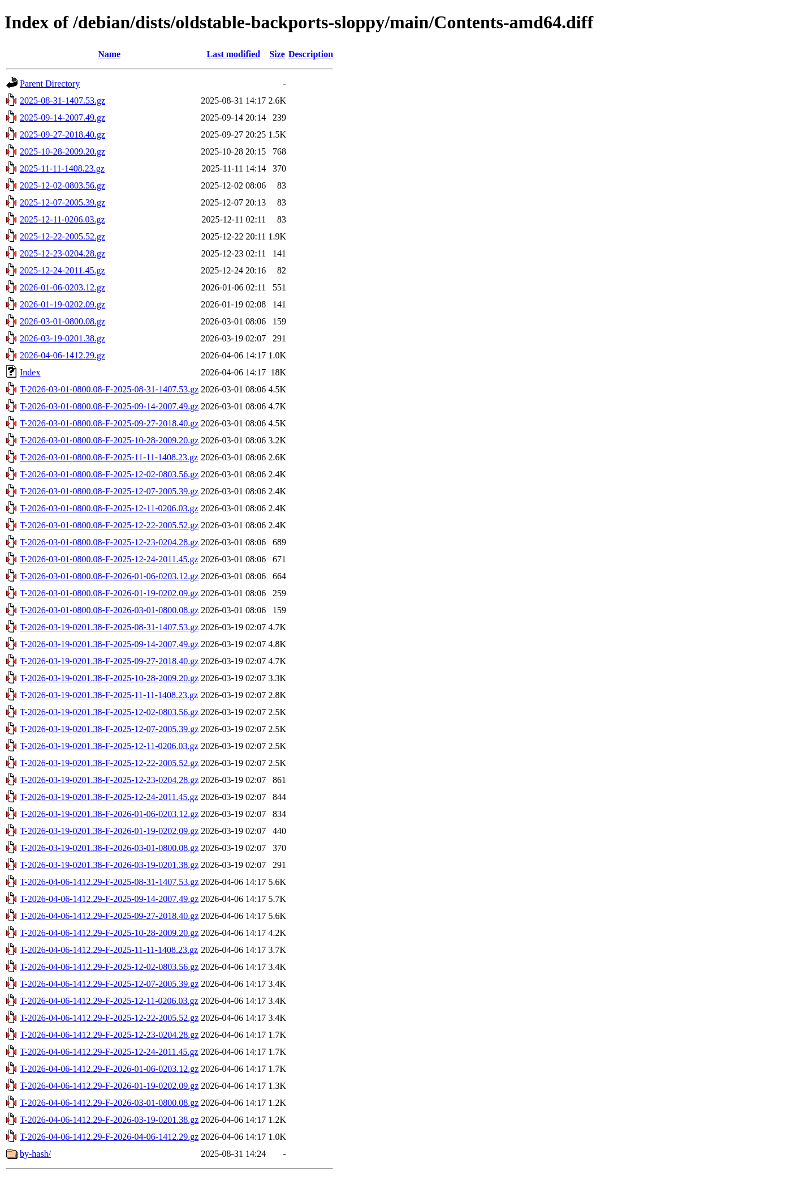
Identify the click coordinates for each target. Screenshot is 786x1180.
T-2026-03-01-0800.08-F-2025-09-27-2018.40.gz (109, 423)
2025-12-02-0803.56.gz (62, 185)
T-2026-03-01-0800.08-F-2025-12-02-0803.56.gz (109, 474)
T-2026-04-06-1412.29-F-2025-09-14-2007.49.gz (109, 899)
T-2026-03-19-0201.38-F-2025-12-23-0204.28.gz (109, 780)
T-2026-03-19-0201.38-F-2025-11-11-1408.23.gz (109, 695)
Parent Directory (50, 83)
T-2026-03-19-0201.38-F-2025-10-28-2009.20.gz (109, 678)
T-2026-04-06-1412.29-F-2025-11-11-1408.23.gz (109, 950)
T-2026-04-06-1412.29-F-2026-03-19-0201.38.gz (109, 1120)
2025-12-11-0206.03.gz (62, 219)
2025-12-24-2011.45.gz (62, 270)
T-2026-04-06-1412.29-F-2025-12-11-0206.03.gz (109, 1001)
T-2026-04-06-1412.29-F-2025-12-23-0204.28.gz (109, 1035)
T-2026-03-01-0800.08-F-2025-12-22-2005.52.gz (109, 525)
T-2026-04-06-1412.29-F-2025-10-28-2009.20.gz (109, 933)
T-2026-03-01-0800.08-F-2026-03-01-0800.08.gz (109, 610)
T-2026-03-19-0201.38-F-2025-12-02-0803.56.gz (109, 712)
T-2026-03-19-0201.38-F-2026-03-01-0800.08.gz (109, 848)
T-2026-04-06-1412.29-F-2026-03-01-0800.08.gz (109, 1103)
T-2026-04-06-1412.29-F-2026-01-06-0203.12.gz (109, 1069)
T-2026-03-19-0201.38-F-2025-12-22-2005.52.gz (109, 763)
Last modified (233, 54)
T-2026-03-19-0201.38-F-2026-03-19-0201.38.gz (109, 865)
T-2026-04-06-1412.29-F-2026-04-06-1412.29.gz (109, 1136)
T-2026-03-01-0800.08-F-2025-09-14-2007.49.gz (109, 406)
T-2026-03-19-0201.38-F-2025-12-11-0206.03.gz (109, 746)
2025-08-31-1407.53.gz (62, 100)
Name (109, 54)
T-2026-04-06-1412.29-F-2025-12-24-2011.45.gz (109, 1052)
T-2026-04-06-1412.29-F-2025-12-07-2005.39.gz (109, 984)
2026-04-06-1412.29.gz (62, 355)
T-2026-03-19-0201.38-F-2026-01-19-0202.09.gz (109, 831)
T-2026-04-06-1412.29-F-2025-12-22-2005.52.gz (109, 1018)
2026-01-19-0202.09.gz (62, 304)
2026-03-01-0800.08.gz (62, 321)
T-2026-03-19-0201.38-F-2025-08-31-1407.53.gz (109, 627)
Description (310, 54)
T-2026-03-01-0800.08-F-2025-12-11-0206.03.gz (109, 508)
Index (30, 372)
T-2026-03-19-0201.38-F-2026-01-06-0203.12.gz (109, 814)
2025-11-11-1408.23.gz (62, 168)
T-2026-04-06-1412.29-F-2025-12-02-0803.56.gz (109, 967)
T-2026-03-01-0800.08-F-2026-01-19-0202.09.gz (109, 593)
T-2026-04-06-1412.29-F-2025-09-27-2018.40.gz (109, 916)
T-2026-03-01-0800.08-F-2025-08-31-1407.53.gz (109, 389)
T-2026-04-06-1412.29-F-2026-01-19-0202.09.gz (109, 1086)
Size (277, 54)
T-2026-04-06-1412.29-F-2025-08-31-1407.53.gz (109, 882)
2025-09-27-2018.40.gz (62, 134)
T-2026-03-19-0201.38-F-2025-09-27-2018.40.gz (109, 661)
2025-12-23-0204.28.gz (62, 253)
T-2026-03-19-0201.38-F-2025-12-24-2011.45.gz (109, 797)
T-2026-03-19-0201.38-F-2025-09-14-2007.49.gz (109, 644)
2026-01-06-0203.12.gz (62, 287)
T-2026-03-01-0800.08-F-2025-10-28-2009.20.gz (109, 440)
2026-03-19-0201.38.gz (62, 338)
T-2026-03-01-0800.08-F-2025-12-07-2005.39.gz (109, 491)
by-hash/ (35, 1153)
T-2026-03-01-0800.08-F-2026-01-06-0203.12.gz (109, 576)
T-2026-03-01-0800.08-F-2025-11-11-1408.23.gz (109, 457)
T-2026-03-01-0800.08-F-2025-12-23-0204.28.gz (109, 542)
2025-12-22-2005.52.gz (62, 236)
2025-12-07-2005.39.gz (62, 202)
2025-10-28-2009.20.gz (62, 151)
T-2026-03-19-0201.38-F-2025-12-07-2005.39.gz (109, 729)
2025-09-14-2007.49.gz (62, 117)
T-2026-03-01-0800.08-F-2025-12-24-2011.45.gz (109, 559)
